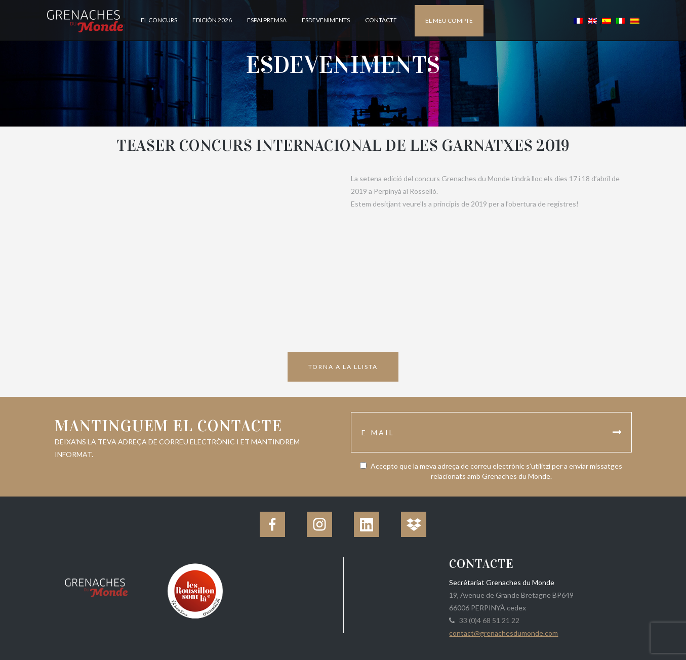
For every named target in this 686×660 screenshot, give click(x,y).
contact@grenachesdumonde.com (503, 633)
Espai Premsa (267, 20)
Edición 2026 (212, 20)
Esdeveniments (326, 20)
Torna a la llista (343, 366)
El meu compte (449, 20)
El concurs (159, 20)
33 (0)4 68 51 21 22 (487, 620)
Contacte (381, 20)
